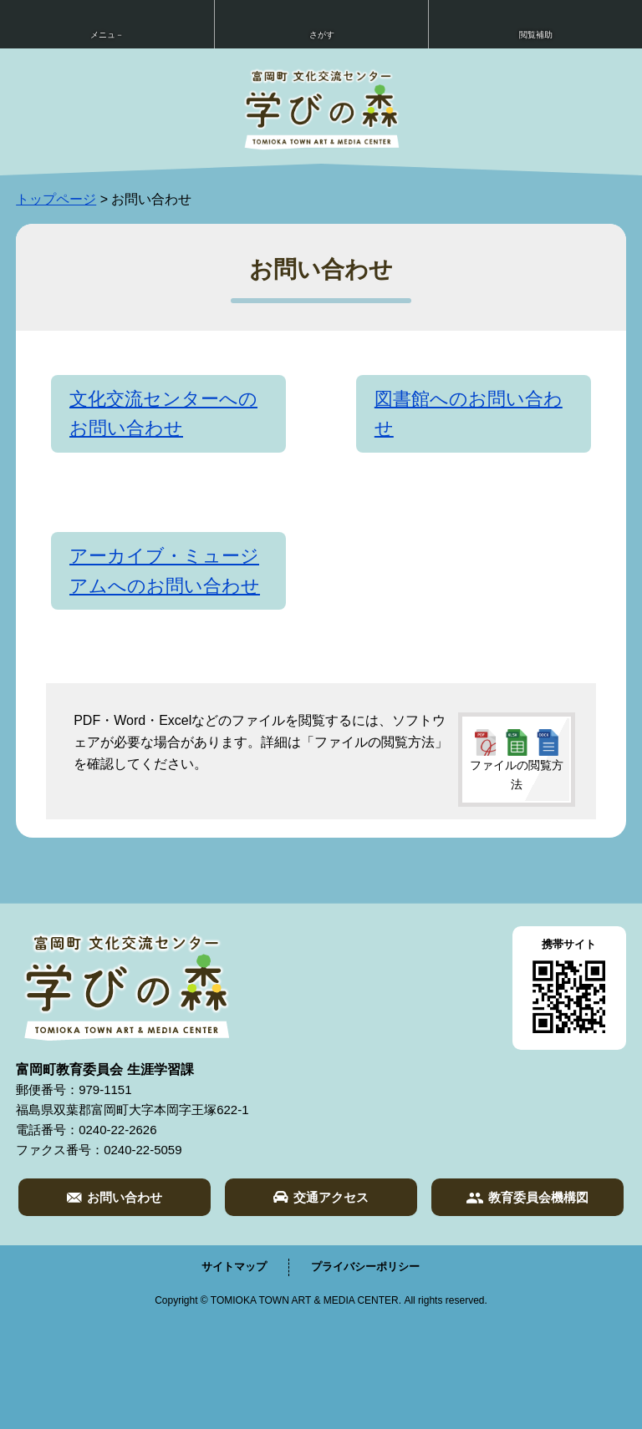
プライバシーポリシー (365, 1266)
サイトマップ (234, 1266)
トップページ (56, 199)
